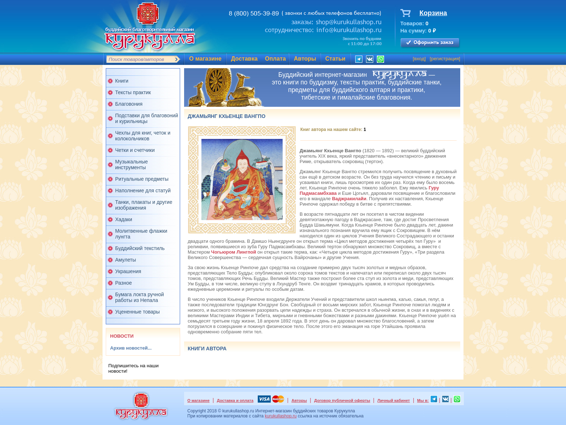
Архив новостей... (131, 348)
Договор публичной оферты (342, 400)
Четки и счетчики (135, 150)
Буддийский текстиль (140, 248)
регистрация (445, 58)
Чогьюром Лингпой (233, 252)
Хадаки (123, 219)
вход (419, 58)
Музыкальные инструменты (131, 164)
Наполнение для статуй (143, 190)
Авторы (305, 59)
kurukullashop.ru (281, 416)
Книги (122, 81)
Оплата (275, 59)
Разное (123, 283)
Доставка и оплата (235, 400)
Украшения (128, 271)
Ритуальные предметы (142, 179)
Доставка (244, 59)
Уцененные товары (137, 312)
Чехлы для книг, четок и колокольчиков (142, 135)
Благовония (129, 104)
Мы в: (423, 400)
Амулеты (125, 260)
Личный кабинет (394, 400)
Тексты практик (133, 92)
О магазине (205, 59)
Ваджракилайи (349, 198)
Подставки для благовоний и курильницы (146, 118)
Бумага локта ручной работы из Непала (139, 297)
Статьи (335, 59)
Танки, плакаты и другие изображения (143, 205)
